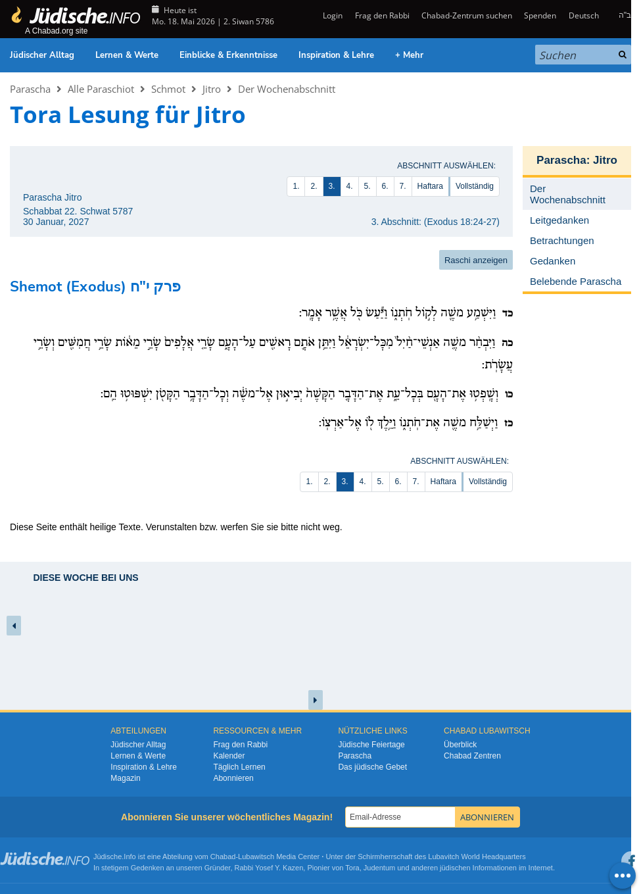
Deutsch (584, 15)
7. (403, 186)
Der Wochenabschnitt (286, 88)
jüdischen (455, 868)
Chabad (223, 856)
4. (349, 186)
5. (367, 186)
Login (332, 15)
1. (296, 186)
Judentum (379, 868)
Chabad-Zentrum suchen (466, 15)
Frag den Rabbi (382, 15)
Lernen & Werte (126, 55)
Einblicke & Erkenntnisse (228, 55)
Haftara (430, 186)
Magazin (125, 778)
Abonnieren (233, 778)
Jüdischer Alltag (42, 55)
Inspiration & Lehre (336, 55)
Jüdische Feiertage (371, 744)
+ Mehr (409, 55)
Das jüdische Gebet (372, 767)
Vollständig (475, 186)
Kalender (229, 755)
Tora (352, 868)
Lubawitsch (256, 856)
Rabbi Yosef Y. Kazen (269, 868)
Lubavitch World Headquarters (476, 856)
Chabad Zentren (472, 755)
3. (332, 186)
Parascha (30, 88)
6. (385, 186)
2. (313, 186)
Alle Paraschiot (101, 88)
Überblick (460, 744)
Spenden (540, 15)
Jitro (211, 88)
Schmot (168, 88)
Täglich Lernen (239, 767)
